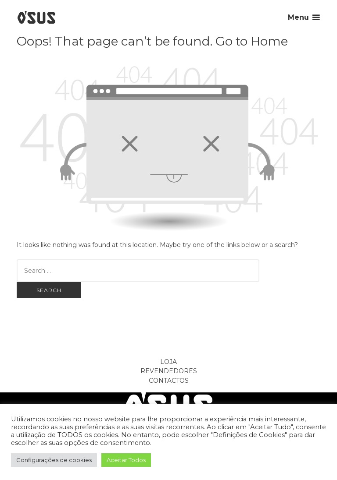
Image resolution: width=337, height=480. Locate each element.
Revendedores (168, 371)
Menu (298, 17)
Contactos (169, 381)
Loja (168, 362)
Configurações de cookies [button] (54, 459)
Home (269, 41)
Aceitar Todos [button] (126, 459)
